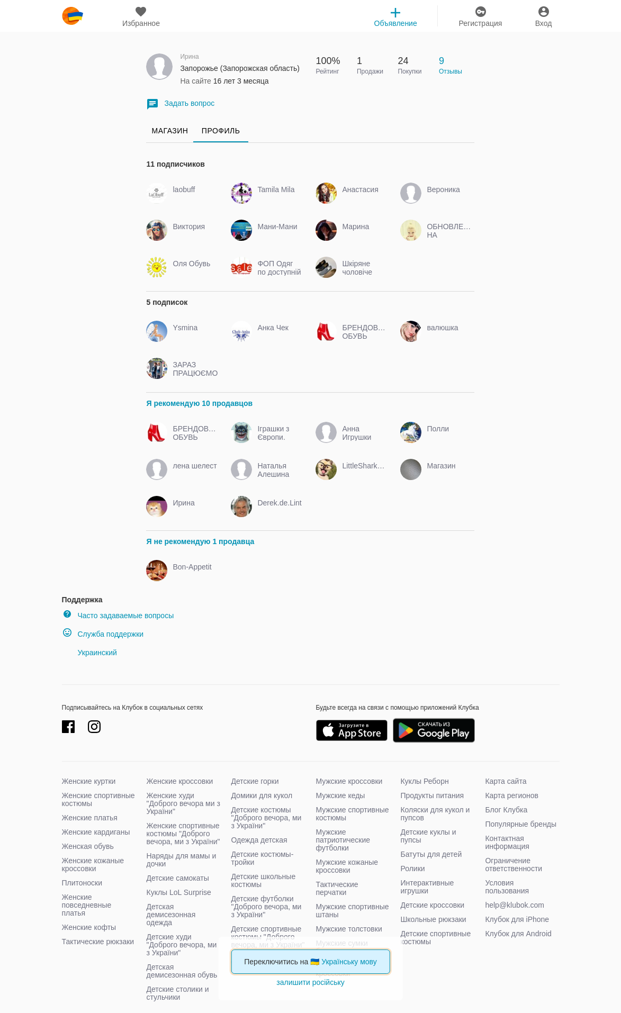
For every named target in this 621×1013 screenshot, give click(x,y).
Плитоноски (82, 883)
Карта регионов (511, 795)
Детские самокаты (177, 878)
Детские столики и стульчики (177, 993)
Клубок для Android (518, 933)
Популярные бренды (520, 824)
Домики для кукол (261, 795)
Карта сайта (505, 781)
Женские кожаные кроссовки (93, 864)
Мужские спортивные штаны (352, 910)
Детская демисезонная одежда (170, 914)
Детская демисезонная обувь (181, 971)
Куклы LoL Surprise (178, 892)
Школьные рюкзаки (433, 919)
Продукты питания (432, 795)
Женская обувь (88, 846)
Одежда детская (259, 840)
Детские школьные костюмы (263, 880)
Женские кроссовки (179, 781)
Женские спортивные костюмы (98, 799)
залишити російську (310, 982)
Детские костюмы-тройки (262, 858)
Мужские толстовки (349, 929)
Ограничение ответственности (513, 864)
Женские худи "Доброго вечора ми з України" (183, 803)
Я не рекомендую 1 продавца (200, 541)
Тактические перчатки (337, 888)
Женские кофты (89, 927)
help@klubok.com (514, 905)
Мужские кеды (340, 795)
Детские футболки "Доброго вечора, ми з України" (266, 906)
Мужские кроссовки (349, 781)
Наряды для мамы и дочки (181, 860)
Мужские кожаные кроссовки (347, 866)
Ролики (412, 868)
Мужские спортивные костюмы (352, 814)
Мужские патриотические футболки (343, 840)
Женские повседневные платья (87, 905)
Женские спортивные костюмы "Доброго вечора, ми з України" (183, 833)
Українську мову (349, 961)
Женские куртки (89, 781)
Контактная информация (507, 842)
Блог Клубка (506, 810)
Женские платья (90, 817)
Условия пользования (507, 887)
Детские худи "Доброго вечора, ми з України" (181, 945)
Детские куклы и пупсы (428, 836)
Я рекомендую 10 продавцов (199, 403)
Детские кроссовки (432, 905)
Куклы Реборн (424, 781)
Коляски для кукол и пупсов (435, 814)
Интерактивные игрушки (427, 887)
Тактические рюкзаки (98, 941)
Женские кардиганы (96, 832)
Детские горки (254, 781)
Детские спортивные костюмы (435, 937)
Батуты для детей (431, 854)
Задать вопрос (180, 104)
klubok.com (72, 15)
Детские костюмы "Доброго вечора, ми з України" (266, 818)
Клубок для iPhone (517, 919)
